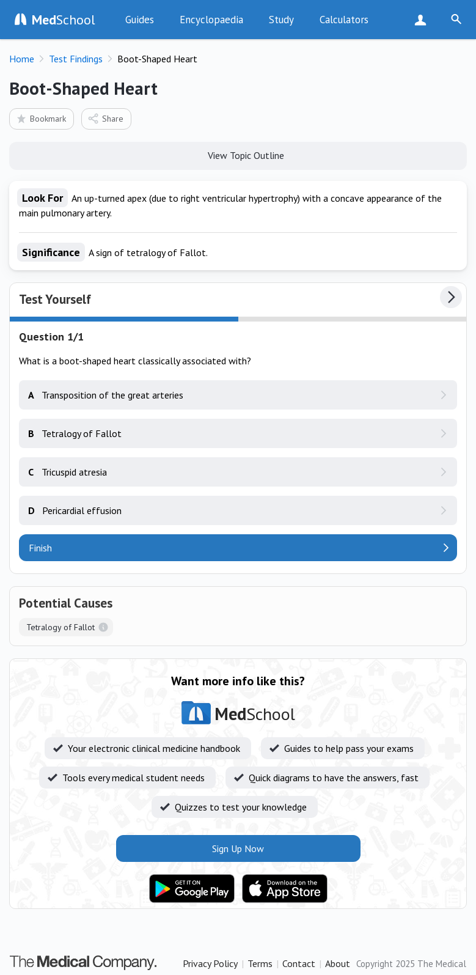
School (63, 19)
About (337, 963)
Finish (40, 548)
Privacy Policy (210, 963)
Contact (298, 963)
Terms (260, 963)
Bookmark (40, 118)
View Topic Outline (238, 154)
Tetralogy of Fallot (60, 627)
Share (105, 118)
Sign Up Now (423, 19)
